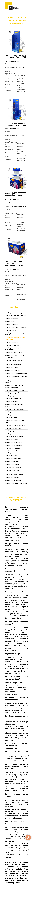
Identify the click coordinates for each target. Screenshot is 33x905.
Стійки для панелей (12, 439)
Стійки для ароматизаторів (14, 352)
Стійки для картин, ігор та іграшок (16, 315)
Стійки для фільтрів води (13, 467)
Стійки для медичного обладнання (16, 483)
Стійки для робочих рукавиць (14, 412)
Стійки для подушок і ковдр (14, 398)
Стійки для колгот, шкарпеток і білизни (14, 405)
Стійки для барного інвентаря (15, 390)
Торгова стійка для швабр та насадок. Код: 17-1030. (15, 124)
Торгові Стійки (12, 307)
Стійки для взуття (11, 415)
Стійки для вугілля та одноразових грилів (16, 381)
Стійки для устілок (11, 417)
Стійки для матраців (12, 401)
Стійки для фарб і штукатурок (14, 436)
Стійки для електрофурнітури (14, 474)
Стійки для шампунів (12, 367)
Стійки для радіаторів (12, 477)
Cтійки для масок (11, 330)
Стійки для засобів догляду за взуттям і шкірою (14, 356)
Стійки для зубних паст (13, 370)
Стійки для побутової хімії (13, 364)
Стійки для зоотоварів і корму (15, 313)
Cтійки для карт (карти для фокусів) (16, 327)
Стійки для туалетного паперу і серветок (14, 333)
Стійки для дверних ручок (13, 458)
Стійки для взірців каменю (14, 445)
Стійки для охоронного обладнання (16, 373)
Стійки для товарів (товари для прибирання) (15, 338)
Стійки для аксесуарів (12, 464)
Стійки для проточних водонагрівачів (12, 471)
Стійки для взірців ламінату (14, 442)
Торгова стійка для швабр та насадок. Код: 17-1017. (15, 56)
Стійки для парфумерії (12, 342)
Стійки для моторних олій (13, 428)
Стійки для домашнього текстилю (16, 396)
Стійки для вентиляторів (13, 480)
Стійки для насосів (11, 453)
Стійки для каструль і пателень (15, 393)
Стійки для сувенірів (12, 318)
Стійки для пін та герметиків (14, 434)
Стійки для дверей (11, 455)
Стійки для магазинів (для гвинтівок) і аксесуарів (16, 377)
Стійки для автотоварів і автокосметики (13, 348)
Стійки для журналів (12, 324)
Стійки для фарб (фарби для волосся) (14, 361)
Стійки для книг (10, 321)
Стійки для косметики (12, 345)
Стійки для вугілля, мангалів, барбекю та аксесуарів (14, 386)
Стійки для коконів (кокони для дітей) (14, 421)
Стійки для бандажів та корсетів (15, 425)
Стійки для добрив (11, 431)
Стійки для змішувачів (12, 461)
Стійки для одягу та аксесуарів (15, 409)
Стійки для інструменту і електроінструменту (12, 449)
